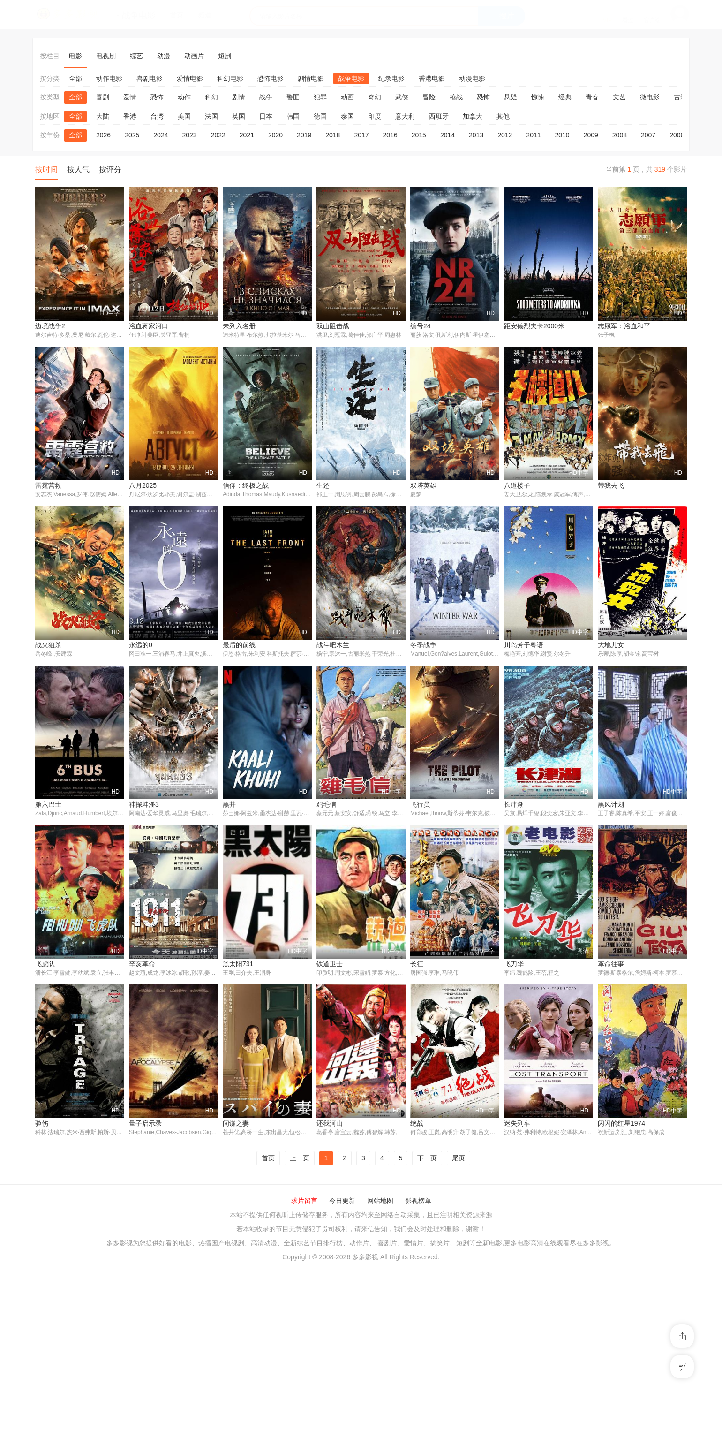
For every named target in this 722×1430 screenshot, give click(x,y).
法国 (211, 116)
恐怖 (157, 97)
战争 (265, 97)
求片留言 (304, 1362)
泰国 (347, 116)
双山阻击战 (332, 326)
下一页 (427, 1319)
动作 (184, 97)
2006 (676, 135)
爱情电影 (190, 78)
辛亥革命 (48, 1124)
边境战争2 (50, 326)
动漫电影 (472, 78)
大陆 (102, 116)
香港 (129, 116)
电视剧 (106, 56)
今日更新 (342, 1362)
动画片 (194, 56)
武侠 (401, 97)
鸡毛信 (232, 964)
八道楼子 (517, 485)
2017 (361, 135)
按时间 (46, 170)
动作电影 (109, 78)
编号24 (420, 326)
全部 (75, 78)
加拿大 (472, 116)
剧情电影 (311, 78)
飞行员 (326, 964)
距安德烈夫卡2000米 (534, 326)
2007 (648, 135)
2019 (304, 135)
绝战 (323, 1284)
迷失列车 (423, 1284)
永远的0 (47, 805)
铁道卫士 (236, 1124)
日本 (265, 116)
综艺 (136, 56)
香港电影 (432, 78)
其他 (503, 116)
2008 (619, 135)
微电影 (650, 97)
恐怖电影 (270, 78)
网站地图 (380, 1362)
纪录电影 (391, 78)
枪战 (456, 97)
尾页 (458, 1319)
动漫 (163, 56)
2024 (160, 135)
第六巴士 (611, 805)
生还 (323, 485)
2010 (562, 135)
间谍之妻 (142, 1284)
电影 (75, 56)
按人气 (78, 170)
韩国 (293, 116)
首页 (268, 1319)
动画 (347, 97)
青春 (592, 97)
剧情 (238, 97)
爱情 (129, 97)
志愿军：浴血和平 (624, 326)
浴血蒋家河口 (148, 326)
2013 (476, 135)
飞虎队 (607, 964)
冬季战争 (329, 805)
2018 (332, 135)
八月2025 (143, 485)
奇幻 (374, 97)
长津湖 (420, 964)
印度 (374, 116)
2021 (247, 135)
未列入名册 (239, 326)
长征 (323, 1124)
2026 (103, 135)
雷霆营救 (48, 485)
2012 (504, 135)
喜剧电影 (149, 78)
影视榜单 (418, 1362)
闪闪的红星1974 (527, 1284)
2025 (132, 135)
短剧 (224, 56)
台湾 (157, 116)
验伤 (604, 1124)
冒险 (429, 97)
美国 (184, 116)
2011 (533, 135)
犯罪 (320, 97)
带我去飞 (611, 485)
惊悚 (537, 97)
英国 (238, 116)
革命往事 (517, 1124)
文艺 (619, 97)
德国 (320, 116)
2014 (447, 135)
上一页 (299, 1319)
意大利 (405, 116)
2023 (189, 135)
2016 (390, 135)
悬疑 (510, 97)
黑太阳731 (144, 1124)
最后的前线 (145, 805)
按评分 (110, 170)
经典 (565, 97)
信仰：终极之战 (246, 485)
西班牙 (439, 116)
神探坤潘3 (50, 964)
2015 (419, 135)
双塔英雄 (423, 485)
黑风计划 (517, 964)
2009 (591, 135)
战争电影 (351, 78)
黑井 (135, 964)
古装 (680, 97)
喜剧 (102, 97)
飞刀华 (420, 1124)
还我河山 (236, 1284)
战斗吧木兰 (239, 805)
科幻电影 (230, 78)
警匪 (293, 97)
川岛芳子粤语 (430, 805)
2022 (218, 135)
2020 (275, 135)
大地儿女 (517, 805)
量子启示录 (51, 1284)
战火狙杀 (611, 645)
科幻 (211, 97)
